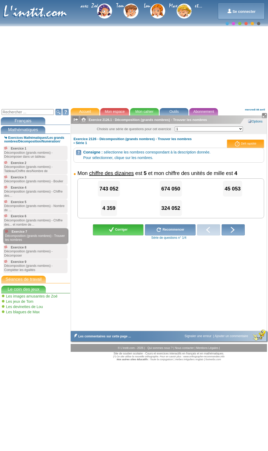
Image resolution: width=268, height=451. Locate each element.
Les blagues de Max (23, 312)
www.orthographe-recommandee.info (203, 356)
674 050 (170, 189)
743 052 (108, 189)
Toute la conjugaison (161, 359)
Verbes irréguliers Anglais (189, 359)
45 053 (233, 189)
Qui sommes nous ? (160, 347)
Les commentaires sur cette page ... (101, 336)
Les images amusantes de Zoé (32, 296)
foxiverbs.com (213, 359)
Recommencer (170, 230)
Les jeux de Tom (20, 301)
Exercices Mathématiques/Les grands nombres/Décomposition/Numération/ (34, 139)
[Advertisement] (133, 66)
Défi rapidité (245, 144)
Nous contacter (185, 347)
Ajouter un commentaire (232, 336)
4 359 (108, 208)
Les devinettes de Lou (24, 307)
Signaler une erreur (198, 336)
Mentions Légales (207, 347)
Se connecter (241, 11)
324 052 (170, 208)
